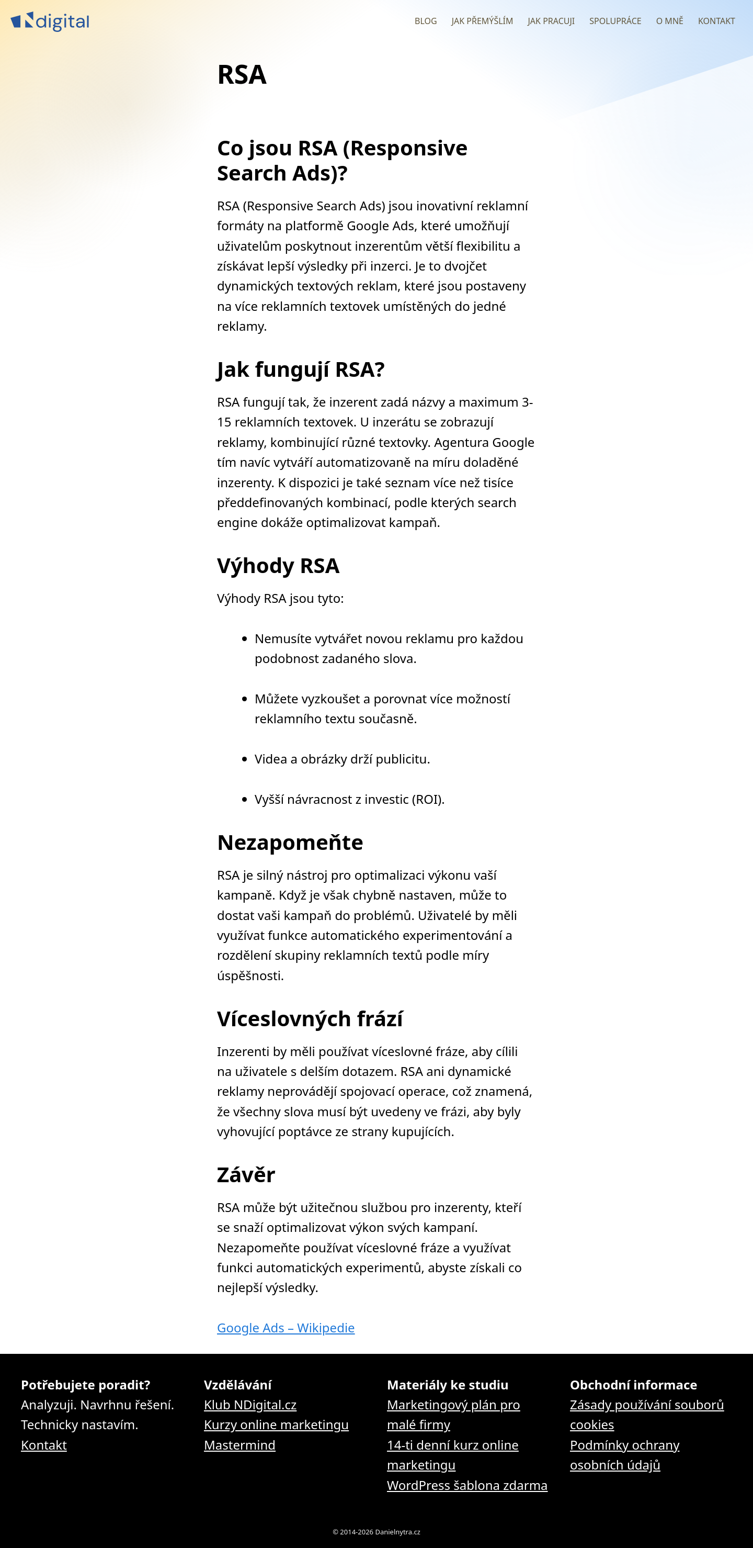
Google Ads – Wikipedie (286, 1327)
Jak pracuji (551, 21)
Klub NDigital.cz (250, 1404)
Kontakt (716, 21)
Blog (426, 21)
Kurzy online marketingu (276, 1424)
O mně (669, 21)
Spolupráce (615, 21)
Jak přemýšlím (483, 21)
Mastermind (240, 1444)
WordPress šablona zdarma (467, 1485)
